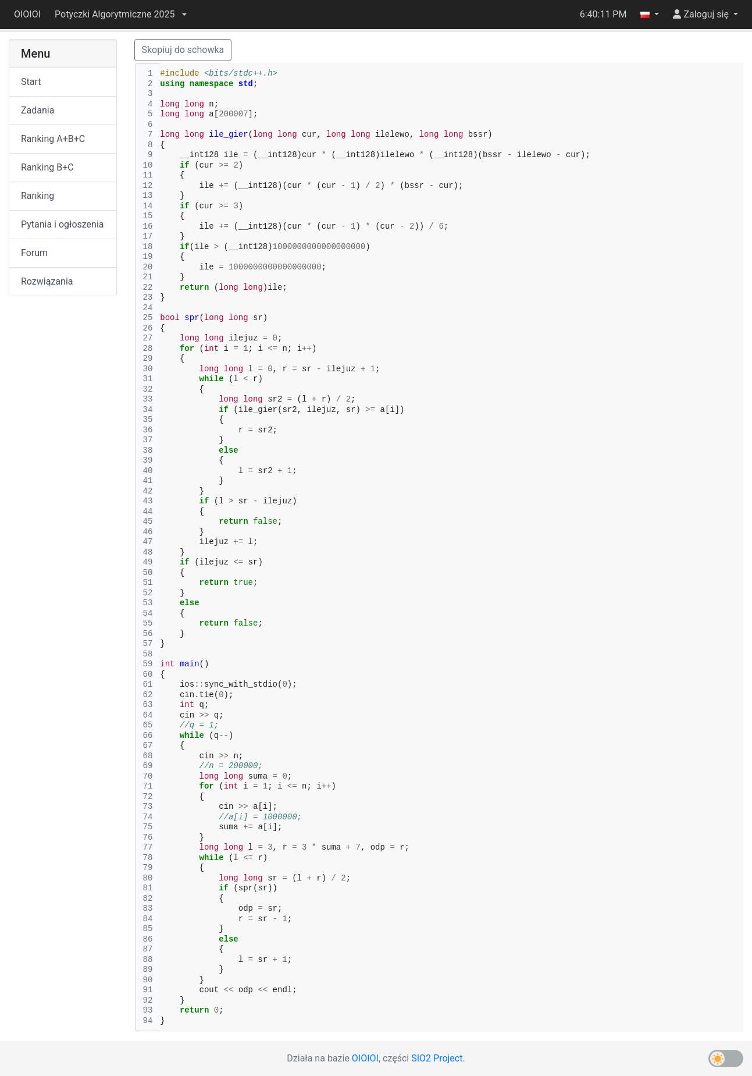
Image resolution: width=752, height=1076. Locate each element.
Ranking (37, 195)
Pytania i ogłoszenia (62, 224)
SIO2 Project (436, 1058)
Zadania (37, 110)
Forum (34, 252)
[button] (120, 14)
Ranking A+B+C (53, 138)
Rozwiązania (47, 281)
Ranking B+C (47, 167)
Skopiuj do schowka (183, 49)
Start (31, 81)
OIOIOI (27, 14)
